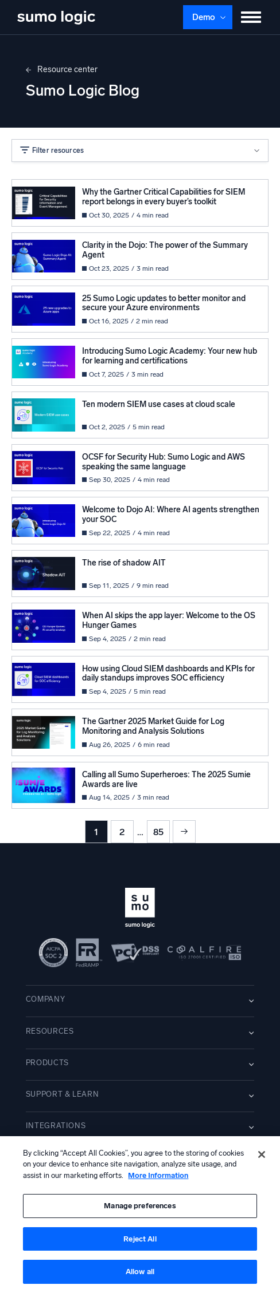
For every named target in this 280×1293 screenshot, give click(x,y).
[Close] (261, 1154)
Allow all (140, 1271)
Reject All (139, 1239)
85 (158, 832)
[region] (140, 1214)
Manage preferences (140, 1205)
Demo (203, 17)
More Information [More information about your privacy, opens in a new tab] (158, 1175)
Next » (184, 831)
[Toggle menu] (251, 17)
